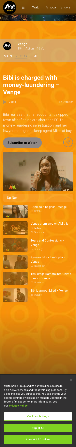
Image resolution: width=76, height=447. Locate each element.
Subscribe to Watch (22, 143)
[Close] (71, 380)
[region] (38, 410)
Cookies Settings (38, 416)
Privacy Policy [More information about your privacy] (18, 405)
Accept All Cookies (38, 439)
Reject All (38, 427)
